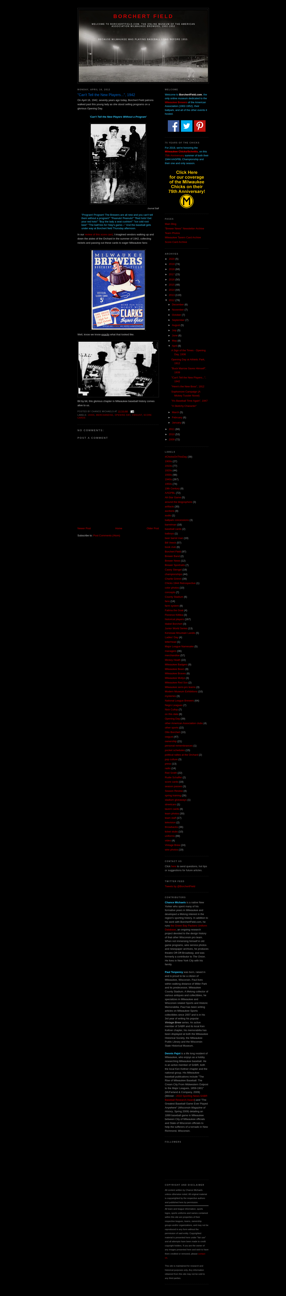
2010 (172, 434)
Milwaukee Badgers (176, 664)
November (178, 309)
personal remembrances (179, 745)
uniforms (170, 835)
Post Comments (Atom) (106, 535)
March (176, 412)
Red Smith (171, 772)
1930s (168, 474)
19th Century (172, 488)
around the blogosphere (178, 501)
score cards (171, 781)
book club (170, 547)
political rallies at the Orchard (181, 754)
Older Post (153, 528)
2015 (172, 284)
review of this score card (99, 234)
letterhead (170, 641)
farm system (172, 605)
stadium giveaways (176, 799)
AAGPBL (170, 492)
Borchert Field (143, 16)
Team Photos (172, 233)
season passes (173, 786)
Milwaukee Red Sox (176, 682)
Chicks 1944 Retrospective (180, 583)
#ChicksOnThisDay (176, 456)
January (177, 422)
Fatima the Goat (174, 610)
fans (167, 601)
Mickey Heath (173, 659)
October (177, 314)
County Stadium (174, 596)
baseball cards (173, 528)
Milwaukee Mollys (175, 677)
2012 (172, 300)
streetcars (170, 804)
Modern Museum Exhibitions (181, 691)
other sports (172, 727)
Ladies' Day (171, 637)
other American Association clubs (184, 723)
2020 (172, 258)
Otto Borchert (172, 732)
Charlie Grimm (173, 578)
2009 (172, 439)
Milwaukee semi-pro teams (180, 687)
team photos (172, 813)
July (174, 330)
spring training (173, 795)
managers (170, 650)
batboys (169, 533)
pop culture (171, 759)
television (170, 822)
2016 (172, 279)
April (175, 345)
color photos (172, 587)
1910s (168, 465)
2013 (172, 294)
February (177, 417)
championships (173, 574)
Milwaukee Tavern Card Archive (183, 237)
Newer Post (84, 528)
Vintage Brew (172, 845)
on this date (171, 714)
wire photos (171, 849)
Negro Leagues (174, 705)
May (175, 340)
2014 (172, 289)
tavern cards (172, 808)
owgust (137, 415)
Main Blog (170, 223)
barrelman (171, 524)
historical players (174, 619)
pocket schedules (175, 750)
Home (118, 528)
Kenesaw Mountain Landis (180, 632)
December (178, 304)
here (173, 866)
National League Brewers (179, 700)
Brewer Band (172, 556)
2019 (172, 264)
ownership (171, 741)
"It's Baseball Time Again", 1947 (189, 400)
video (168, 840)
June (175, 335)
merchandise (104, 415)
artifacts (169, 506)
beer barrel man (174, 538)
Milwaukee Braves (175, 673)
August (176, 325)
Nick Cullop (171, 709)
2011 (172, 429)
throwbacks (171, 827)
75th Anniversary (174, 155)
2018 (172, 269)
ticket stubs (171, 831)
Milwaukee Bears (175, 669)
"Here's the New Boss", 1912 (187, 386)
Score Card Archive (176, 242)
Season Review (174, 790)
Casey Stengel (173, 569)
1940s (91, 415)
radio (168, 768)
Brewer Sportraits (175, 565)
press (168, 763)
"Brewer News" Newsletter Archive (184, 228)
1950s (168, 483)
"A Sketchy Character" (184, 405)
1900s (168, 461)
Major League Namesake (179, 646)
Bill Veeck (170, 542)
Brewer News (172, 560)
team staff (170, 817)
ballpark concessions (177, 520)
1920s (168, 470)
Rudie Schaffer (173, 777)
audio (168, 515)
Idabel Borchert (173, 623)
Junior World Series (176, 628)
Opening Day (122, 415)
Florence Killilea (174, 614)
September (178, 319)
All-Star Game (173, 497)
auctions (169, 510)
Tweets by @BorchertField (180, 886)
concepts (170, 592)
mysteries (170, 696)
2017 (172, 274)
